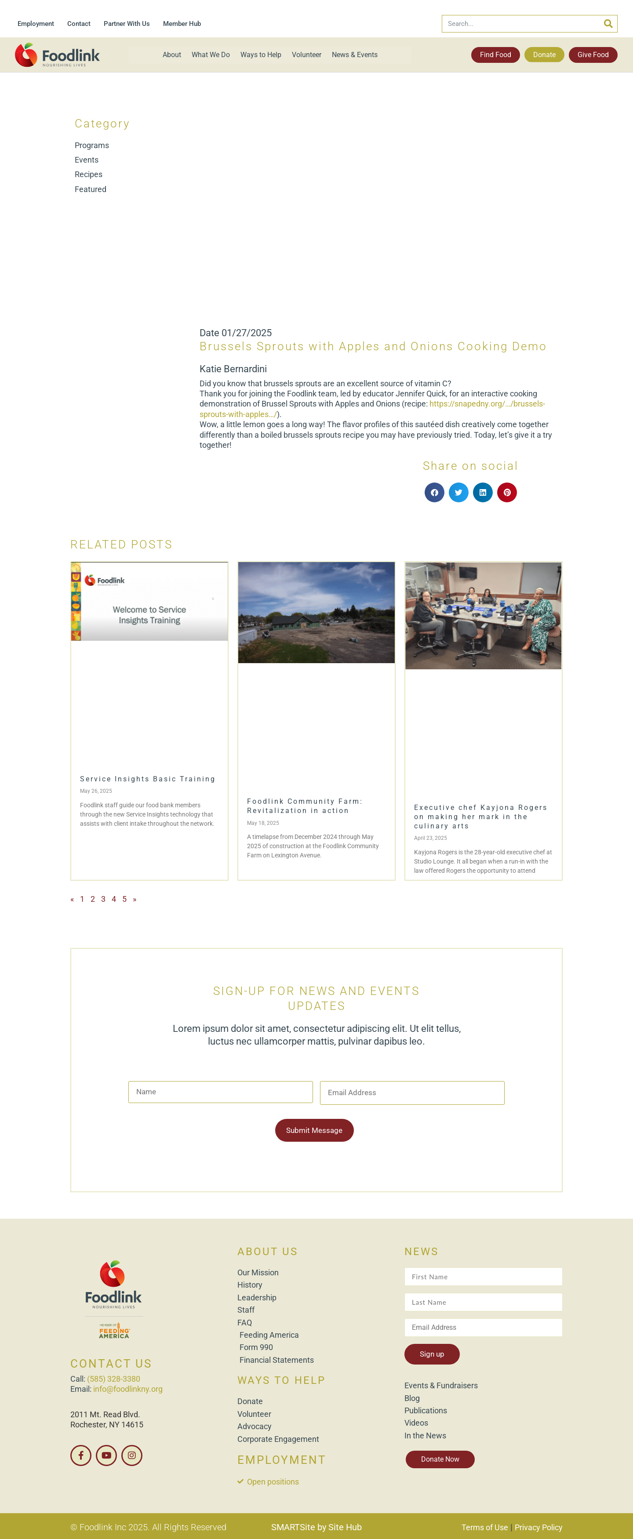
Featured (90, 189)
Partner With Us (127, 24)
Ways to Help (260, 55)
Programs (92, 145)
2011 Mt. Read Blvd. (105, 1412)
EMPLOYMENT (282, 1458)
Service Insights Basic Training (148, 779)
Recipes (88, 174)
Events (86, 159)
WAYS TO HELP (281, 1379)
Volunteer (306, 55)
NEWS (421, 1250)
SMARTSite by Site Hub (316, 1525)
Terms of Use (485, 1526)
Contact (79, 24)
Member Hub (182, 24)
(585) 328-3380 (113, 1377)
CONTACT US (111, 1361)
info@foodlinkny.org (128, 1387)
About (172, 55)
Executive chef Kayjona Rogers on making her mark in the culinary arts (481, 816)
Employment (36, 24)
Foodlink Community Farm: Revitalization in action (305, 806)
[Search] (608, 23)
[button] (434, 492)
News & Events (355, 55)
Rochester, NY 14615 (106, 1423)
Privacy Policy (539, 1526)
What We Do (211, 55)
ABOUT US (267, 1250)
